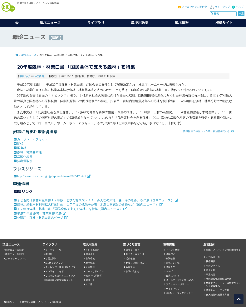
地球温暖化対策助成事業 (218, 278)
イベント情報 (173, 250)
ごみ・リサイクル (95, 271)
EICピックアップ (54, 262)
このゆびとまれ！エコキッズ (60, 275)
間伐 (20, 143)
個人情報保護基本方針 (217, 294)
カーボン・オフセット (32, 139)
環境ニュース (28, 55)
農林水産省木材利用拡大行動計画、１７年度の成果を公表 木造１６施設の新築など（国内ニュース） (88, 204)
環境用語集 (139, 23)
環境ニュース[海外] (15, 254)
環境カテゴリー (174, 267)
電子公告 (210, 270)
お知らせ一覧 (213, 257)
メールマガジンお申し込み (180, 280)
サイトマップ (222, 7)
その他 (89, 284)
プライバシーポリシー (177, 284)
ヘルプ (240, 7)
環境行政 (24, 76)
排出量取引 (24, 161)
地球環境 (90, 262)
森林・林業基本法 (29, 152)
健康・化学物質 (94, 275)
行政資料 (38, 76)
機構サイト (224, 23)
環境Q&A (170, 254)
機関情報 (170, 258)
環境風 (48, 254)
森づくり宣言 (133, 250)
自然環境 (90, 258)
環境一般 (90, 280)
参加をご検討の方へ (136, 262)
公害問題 (90, 267)
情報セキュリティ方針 (217, 290)
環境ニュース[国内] (15, 250)
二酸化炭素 (24, 156)
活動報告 (130, 258)
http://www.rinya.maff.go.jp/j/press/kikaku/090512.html (51, 176)
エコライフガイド (54, 271)
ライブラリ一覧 (53, 250)
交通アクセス (213, 266)
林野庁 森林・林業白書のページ (40, 217)
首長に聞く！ (52, 258)
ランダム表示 (92, 250)
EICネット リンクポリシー (179, 293)
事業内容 (210, 274)
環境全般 (90, 254)
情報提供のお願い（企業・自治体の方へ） (206, 131)
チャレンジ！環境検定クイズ (60, 267)
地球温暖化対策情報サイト (59, 280)
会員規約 (130, 267)
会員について (173, 275)
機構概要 (210, 261)
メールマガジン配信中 (194, 7)
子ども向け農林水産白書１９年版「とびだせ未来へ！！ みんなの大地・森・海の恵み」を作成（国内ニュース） (95, 200)
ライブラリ (96, 23)
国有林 (21, 148)
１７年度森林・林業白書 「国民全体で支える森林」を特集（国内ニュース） (69, 208)
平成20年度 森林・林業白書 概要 (39, 213)
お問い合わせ (133, 271)
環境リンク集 (173, 262)
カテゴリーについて (15, 258)
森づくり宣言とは (135, 254)
